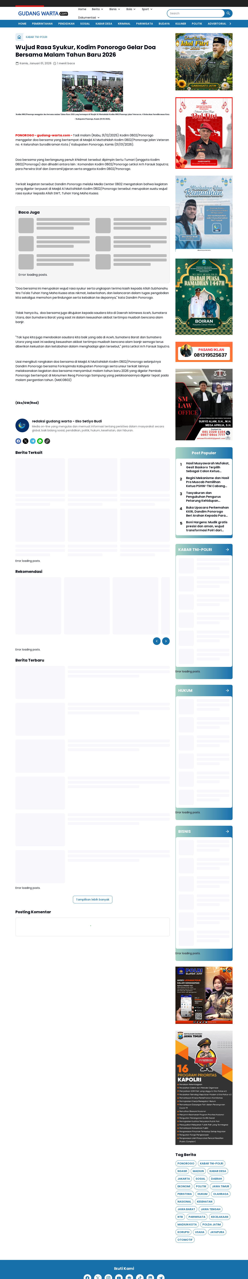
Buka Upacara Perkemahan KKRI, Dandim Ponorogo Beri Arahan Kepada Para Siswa (207, 512)
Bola (131, 9)
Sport (147, 9)
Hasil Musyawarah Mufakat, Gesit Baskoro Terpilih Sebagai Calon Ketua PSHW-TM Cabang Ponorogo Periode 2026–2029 (207, 467)
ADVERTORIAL (217, 24)
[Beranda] (19, 37)
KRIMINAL (124, 24)
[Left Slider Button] (157, 641)
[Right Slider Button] (229, 23)
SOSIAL (85, 24)
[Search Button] (228, 13)
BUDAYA (164, 24)
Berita (98, 9)
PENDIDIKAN (66, 24)
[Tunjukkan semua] (227, 549)
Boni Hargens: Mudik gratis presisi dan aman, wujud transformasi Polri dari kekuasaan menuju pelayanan (206, 526)
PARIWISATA (144, 24)
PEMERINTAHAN (42, 24)
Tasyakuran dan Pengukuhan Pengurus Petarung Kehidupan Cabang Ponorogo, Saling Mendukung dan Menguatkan (206, 497)
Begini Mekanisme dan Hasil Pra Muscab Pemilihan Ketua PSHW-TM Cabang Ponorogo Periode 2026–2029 (207, 482)
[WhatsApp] (40, 441)
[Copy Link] (47, 441)
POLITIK (197, 24)
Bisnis (115, 9)
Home (82, 9)
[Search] (196, 13)
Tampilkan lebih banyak (92, 899)
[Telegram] (33, 441)
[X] (25, 441)
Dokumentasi (89, 17)
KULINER (180, 24)
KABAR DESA (104, 24)
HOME (22, 24)
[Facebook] (18, 441)
